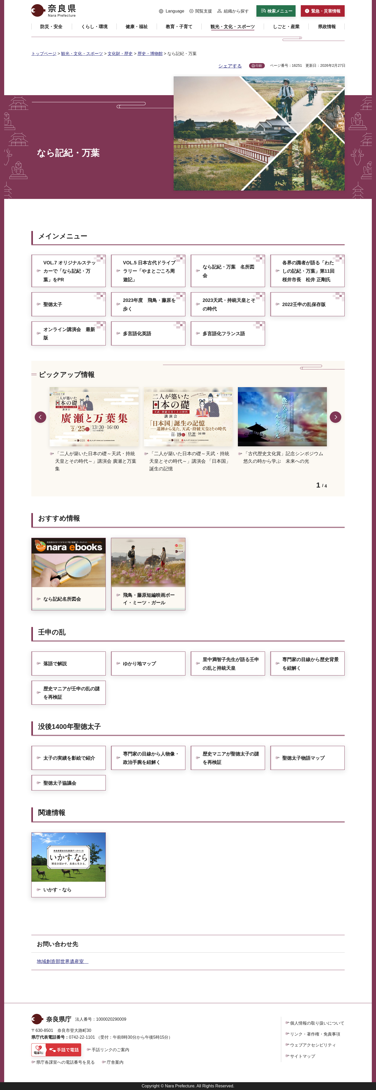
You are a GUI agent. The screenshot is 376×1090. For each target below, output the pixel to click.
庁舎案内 (115, 1062)
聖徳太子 (52, 304)
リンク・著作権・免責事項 (315, 1034)
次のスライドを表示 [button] (335, 417)
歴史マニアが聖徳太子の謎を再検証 (231, 758)
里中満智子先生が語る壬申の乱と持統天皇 (231, 664)
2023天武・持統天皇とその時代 (229, 304)
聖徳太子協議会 (59, 783)
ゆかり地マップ (139, 663)
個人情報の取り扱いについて (317, 1023)
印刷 (259, 66)
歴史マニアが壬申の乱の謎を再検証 (71, 693)
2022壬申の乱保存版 (304, 304)
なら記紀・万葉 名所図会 (228, 271)
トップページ (43, 53)
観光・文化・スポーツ (82, 53)
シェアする (230, 66)
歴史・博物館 (150, 53)
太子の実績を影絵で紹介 (69, 758)
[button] (171, 11)
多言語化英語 (137, 333)
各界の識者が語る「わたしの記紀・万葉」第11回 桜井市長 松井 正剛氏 (310, 271)
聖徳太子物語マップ (303, 758)
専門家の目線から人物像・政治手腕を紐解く (151, 758)
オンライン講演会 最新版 (69, 333)
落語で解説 (55, 663)
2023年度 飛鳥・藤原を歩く (149, 304)
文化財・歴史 (120, 53)
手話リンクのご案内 (110, 1050)
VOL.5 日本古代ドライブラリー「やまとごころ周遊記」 (149, 271)
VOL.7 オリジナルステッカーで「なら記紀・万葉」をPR (69, 271)
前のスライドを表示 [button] (40, 417)
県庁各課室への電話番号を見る (65, 1062)
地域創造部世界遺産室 (63, 961)
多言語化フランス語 (224, 333)
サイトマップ (302, 1056)
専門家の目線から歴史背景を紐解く (310, 664)
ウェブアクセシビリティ (313, 1045)
